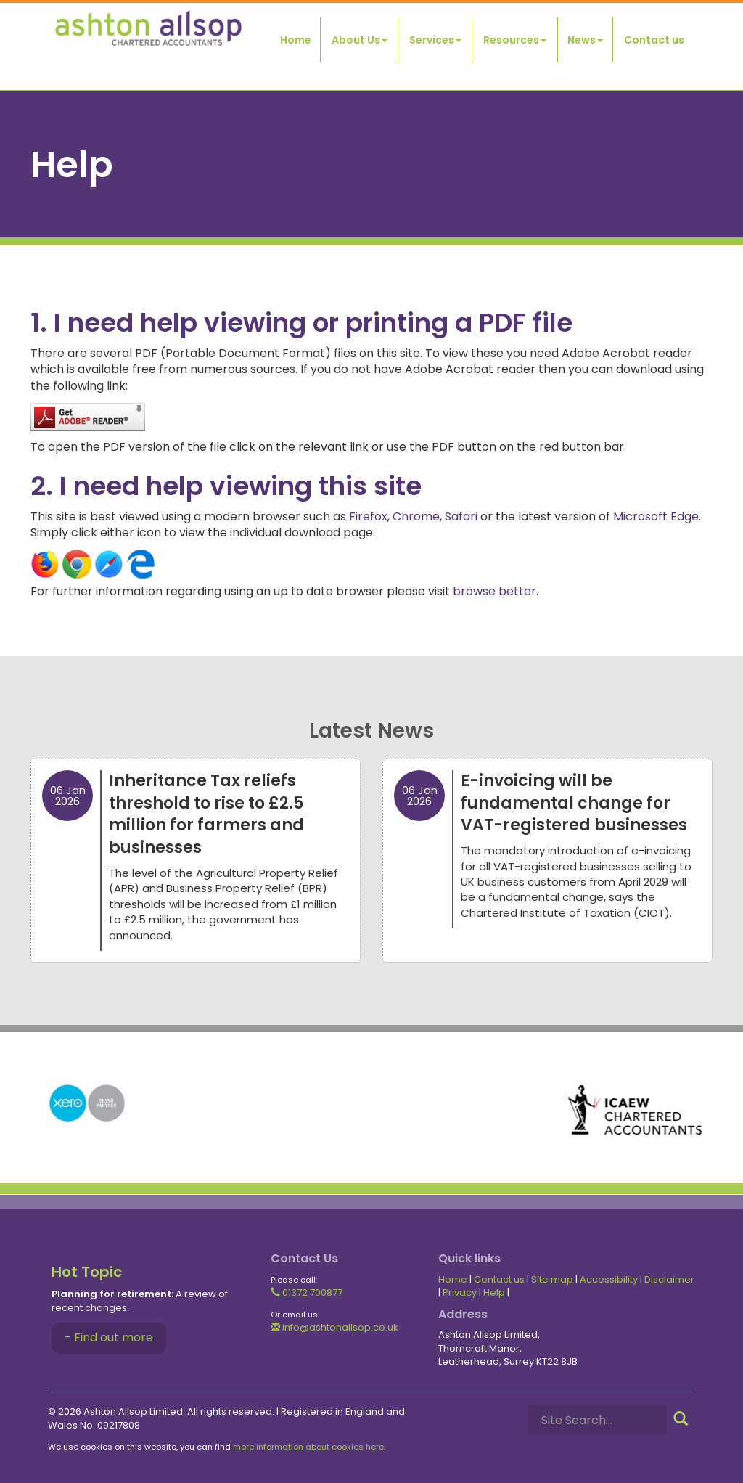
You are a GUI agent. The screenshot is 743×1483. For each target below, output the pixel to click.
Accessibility (609, 1279)
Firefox (368, 516)
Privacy (460, 1292)
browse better (494, 591)
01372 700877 (306, 1292)
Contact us (654, 40)
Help (494, 1292)
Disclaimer (669, 1279)
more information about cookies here (308, 1447)
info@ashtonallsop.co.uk (334, 1327)
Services (435, 40)
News (585, 40)
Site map (552, 1279)
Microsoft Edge (656, 516)
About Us (359, 40)
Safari (461, 516)
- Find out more (109, 1337)
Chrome (416, 516)
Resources (514, 40)
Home (295, 40)
